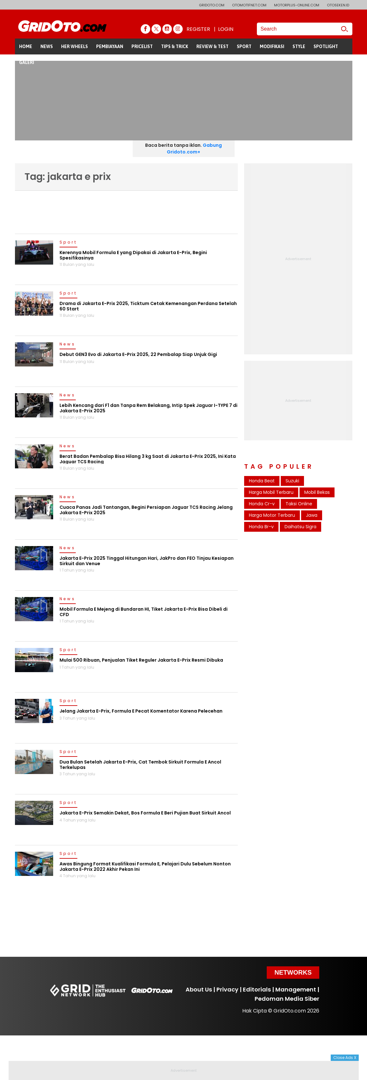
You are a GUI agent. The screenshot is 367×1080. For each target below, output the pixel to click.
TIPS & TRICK (174, 46)
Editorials (257, 989)
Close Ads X (344, 1057)
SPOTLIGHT (326, 46)
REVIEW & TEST (212, 46)
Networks (293, 972)
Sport (68, 242)
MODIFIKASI (272, 46)
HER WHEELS (74, 46)
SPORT (244, 46)
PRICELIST (142, 46)
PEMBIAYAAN (109, 46)
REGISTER (198, 29)
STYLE (299, 46)
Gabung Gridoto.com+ (194, 148)
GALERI (26, 62)
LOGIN (225, 29)
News (68, 344)
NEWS (46, 46)
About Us (199, 989)
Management (295, 989)
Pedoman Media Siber (287, 999)
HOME (25, 46)
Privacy (227, 989)
